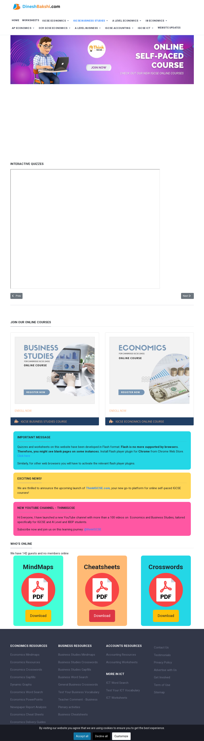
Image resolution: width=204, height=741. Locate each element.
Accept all (82, 736)
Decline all (101, 736)
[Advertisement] (102, 120)
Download (38, 616)
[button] (56, 21)
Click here (24, 456)
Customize (121, 736)
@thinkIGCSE (92, 529)
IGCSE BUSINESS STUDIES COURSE (44, 421)
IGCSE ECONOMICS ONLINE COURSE (139, 421)
